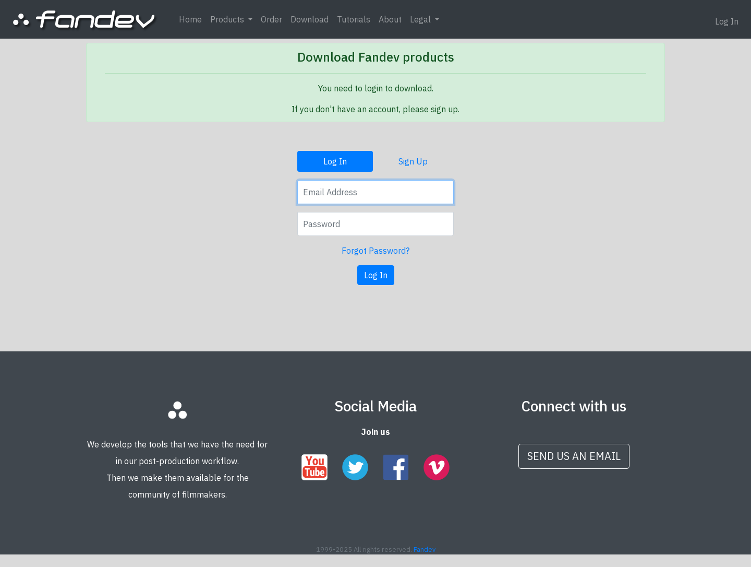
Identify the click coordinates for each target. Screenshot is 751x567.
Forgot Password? (375, 250)
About (390, 19)
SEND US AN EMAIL (574, 456)
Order (271, 19)
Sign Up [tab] (413, 161)
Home (190, 19)
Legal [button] (421, 19)
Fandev (424, 549)
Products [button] (228, 19)
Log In (726, 21)
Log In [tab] (335, 161)
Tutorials (353, 19)
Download (309, 19)
